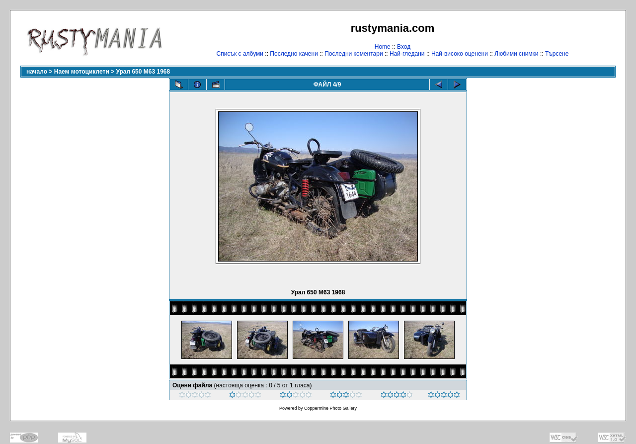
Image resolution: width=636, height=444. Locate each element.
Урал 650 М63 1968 (143, 71)
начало (36, 71)
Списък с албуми (240, 53)
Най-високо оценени (459, 53)
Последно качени (294, 53)
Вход (403, 46)
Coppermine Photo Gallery (330, 408)
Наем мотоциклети (81, 71)
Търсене (556, 53)
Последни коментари (353, 53)
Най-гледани (407, 53)
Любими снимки (516, 53)
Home (383, 46)
